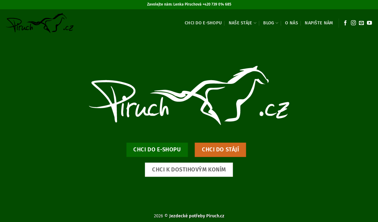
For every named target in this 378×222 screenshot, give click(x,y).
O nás (291, 23)
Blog (270, 23)
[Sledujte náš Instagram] (353, 23)
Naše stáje (242, 23)
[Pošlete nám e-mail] (361, 23)
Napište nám (319, 23)
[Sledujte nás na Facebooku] (345, 23)
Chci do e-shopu (203, 23)
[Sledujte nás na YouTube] (369, 23)
